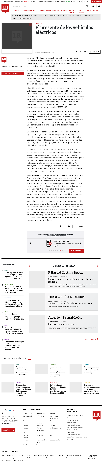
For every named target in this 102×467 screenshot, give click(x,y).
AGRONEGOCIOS (57, 10)
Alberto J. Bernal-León (65, 317)
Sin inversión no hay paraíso (62, 324)
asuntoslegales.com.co (8, 455)
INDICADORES (91, 10)
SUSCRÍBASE (96, 1)
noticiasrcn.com (70, 457)
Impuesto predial (88, 15)
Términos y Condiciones (75, 427)
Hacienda (53, 364)
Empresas (26, 425)
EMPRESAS (31, 10)
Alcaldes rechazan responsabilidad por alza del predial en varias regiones (92, 370)
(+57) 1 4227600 (6, 423)
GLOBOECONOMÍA (45, 10)
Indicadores (26, 432)
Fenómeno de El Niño (24, 18)
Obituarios (39, 435)
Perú (6, 270)
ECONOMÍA (24, 10)
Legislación (53, 382)
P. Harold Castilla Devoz (65, 272)
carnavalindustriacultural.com (31, 457)
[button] (29, 243)
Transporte (8, 284)
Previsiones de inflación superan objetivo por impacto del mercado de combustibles (24, 371)
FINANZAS (17, 10)
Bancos (6, 339)
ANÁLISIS (65, 10)
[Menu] (12, 10)
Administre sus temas (10, 73)
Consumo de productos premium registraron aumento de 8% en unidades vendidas (92, 389)
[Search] (87, 6)
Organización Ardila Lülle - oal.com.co (93, 456)
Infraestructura (41, 432)
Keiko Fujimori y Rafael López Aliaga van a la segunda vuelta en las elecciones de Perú (13, 275)
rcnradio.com (58, 457)
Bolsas (6, 325)
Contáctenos (71, 422)
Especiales (39, 425)
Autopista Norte (36, 15)
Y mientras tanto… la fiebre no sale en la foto (70, 303)
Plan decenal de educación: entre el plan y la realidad (70, 280)
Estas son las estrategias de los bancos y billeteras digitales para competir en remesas (14, 345)
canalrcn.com (47, 457)
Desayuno (61, 15)
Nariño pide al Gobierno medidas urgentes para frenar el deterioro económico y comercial (57, 372)
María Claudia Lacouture (66, 297)
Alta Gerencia (40, 413)
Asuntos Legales (28, 416)
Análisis (52, 413)
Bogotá (46, 15)
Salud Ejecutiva (55, 440)
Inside (52, 432)
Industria (7, 297)
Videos (38, 444)
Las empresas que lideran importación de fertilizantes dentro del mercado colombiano (14, 303)
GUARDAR (94, 52)
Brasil (18, 364)
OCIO (37, 10)
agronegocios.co (24, 455)
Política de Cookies (73, 434)
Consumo (87, 382)
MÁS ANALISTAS (90, 339)
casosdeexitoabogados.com (10, 457)
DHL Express (70, 15)
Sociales (25, 444)
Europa (78, 15)
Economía (53, 420)
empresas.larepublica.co (40, 455)
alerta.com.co (6, 460)
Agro (6, 311)
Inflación (53, 15)
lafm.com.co (81, 457)
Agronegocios (27, 413)
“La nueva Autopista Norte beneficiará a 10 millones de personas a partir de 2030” (13, 289)
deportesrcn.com (18, 460)
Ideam (14, 18)
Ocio (51, 435)
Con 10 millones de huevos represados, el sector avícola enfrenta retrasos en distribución (14, 317)
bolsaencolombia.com (74, 455)
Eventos (52, 425)
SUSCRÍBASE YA (76, 250)
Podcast (25, 440)
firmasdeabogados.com (57, 455)
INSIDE (98, 10)
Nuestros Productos (73, 420)
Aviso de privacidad (73, 425)
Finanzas (25, 428)
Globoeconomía (55, 428)
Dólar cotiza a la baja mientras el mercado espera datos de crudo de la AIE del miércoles (13, 330)
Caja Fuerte (40, 416)
